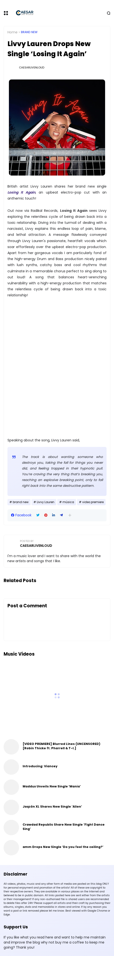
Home (12, 32)
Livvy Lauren (45, 502)
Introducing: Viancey (40, 766)
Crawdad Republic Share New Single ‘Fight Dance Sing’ (64, 826)
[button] (70, 515)
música (68, 502)
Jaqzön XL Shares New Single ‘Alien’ (52, 806)
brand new (29, 32)
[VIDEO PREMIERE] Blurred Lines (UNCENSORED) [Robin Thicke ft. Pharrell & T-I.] (61, 746)
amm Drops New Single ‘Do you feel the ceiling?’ (63, 847)
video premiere (93, 502)
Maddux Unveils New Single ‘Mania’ (52, 786)
